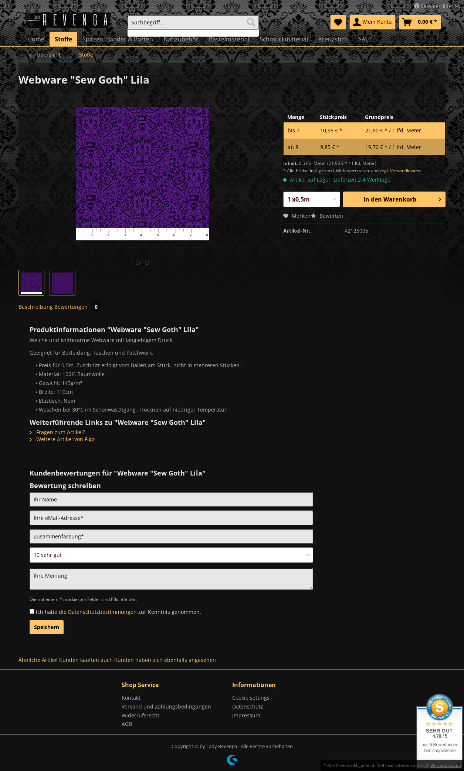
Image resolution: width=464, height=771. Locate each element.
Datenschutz (247, 706)
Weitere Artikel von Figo (62, 439)
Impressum (246, 715)
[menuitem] (193, 26)
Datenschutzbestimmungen (102, 611)
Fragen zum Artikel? (57, 432)
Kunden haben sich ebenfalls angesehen (165, 659)
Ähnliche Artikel (38, 659)
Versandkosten (405, 171)
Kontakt (131, 697)
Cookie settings (251, 697)
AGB (127, 723)
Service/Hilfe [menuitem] (433, 6)
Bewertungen (77, 306)
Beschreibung (35, 306)
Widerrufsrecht (140, 715)
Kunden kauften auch (86, 659)
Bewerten (327, 215)
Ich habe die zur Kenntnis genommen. (118, 611)
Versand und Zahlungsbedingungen (166, 706)
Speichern (46, 626)
